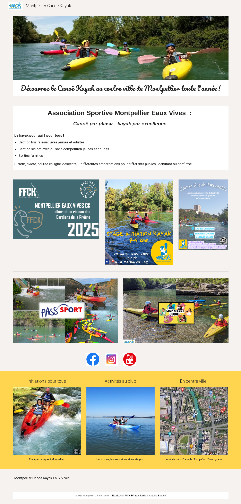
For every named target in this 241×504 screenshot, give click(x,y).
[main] (121, 88)
